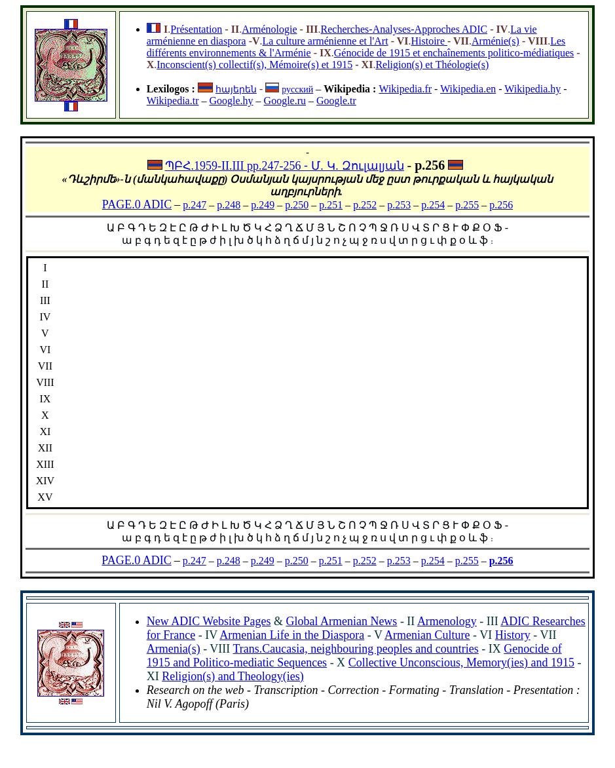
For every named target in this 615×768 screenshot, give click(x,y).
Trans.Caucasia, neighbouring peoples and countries (355, 648)
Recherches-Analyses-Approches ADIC (404, 29)
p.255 (467, 204)
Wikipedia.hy (532, 88)
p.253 (399, 204)
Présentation (196, 29)
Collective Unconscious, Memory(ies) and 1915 (461, 662)
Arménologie (269, 29)
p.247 (194, 204)
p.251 (331, 204)
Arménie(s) (495, 41)
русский (297, 89)
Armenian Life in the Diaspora (291, 635)
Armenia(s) (173, 648)
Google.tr (336, 100)
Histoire (429, 41)
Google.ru (285, 100)
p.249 (262, 204)
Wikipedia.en (468, 88)
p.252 (365, 204)
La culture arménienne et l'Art (325, 41)
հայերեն (236, 89)
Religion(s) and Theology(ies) (233, 676)
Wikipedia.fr (405, 88)
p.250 (296, 204)
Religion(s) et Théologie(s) (432, 64)
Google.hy (231, 100)
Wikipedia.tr (173, 100)
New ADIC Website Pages (209, 621)
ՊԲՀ (178, 165)
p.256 (501, 204)
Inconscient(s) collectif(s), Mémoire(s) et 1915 (254, 64)
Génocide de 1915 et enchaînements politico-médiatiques (454, 52)
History (513, 635)
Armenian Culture (427, 635)
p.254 (433, 204)
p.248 (228, 204)
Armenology (447, 621)
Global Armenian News (341, 621)
